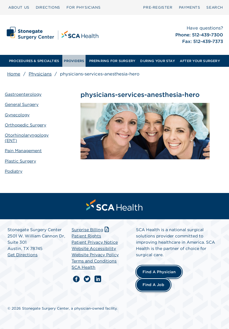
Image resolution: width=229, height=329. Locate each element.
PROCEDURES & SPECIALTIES (34, 61)
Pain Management (23, 150)
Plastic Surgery (20, 161)
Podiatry (13, 171)
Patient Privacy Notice (95, 242)
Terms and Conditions (94, 261)
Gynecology (17, 114)
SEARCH (214, 7)
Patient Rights (86, 236)
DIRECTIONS (48, 7)
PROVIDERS (74, 61)
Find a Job (153, 284)
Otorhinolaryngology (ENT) (27, 138)
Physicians (40, 74)
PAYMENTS (189, 7)
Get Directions (22, 254)
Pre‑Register (157, 7)
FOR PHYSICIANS (83, 7)
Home (13, 74)
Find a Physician (159, 272)
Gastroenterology (23, 94)
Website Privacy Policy (95, 254)
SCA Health (83, 267)
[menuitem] (19, 7)
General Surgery (21, 104)
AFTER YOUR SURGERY (200, 61)
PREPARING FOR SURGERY (112, 61)
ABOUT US (19, 7)
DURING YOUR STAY (157, 61)
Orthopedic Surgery (25, 125)
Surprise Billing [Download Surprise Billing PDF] (91, 229)
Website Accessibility (94, 248)
